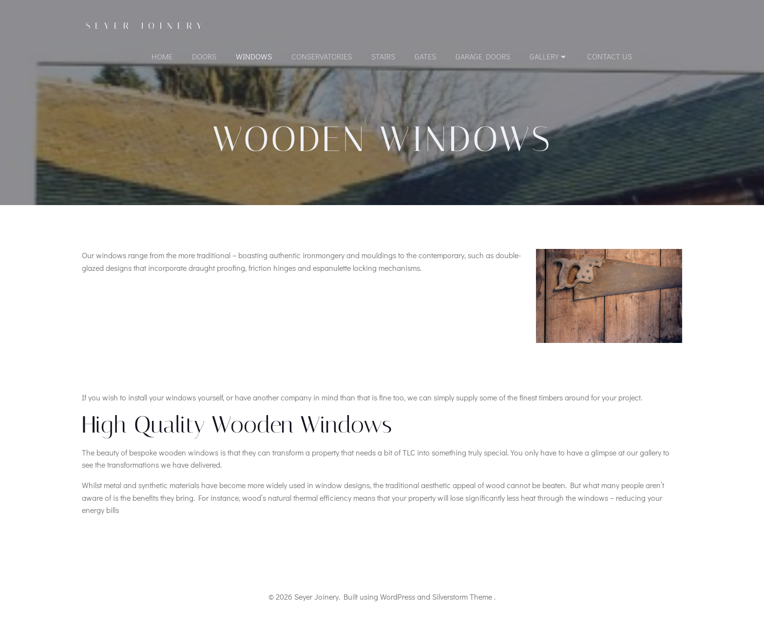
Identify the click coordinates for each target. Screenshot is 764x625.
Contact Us (609, 56)
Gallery (549, 56)
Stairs (383, 56)
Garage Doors (483, 56)
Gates (425, 56)
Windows (254, 56)
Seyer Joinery (146, 25)
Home (162, 56)
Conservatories (321, 56)
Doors (204, 56)
